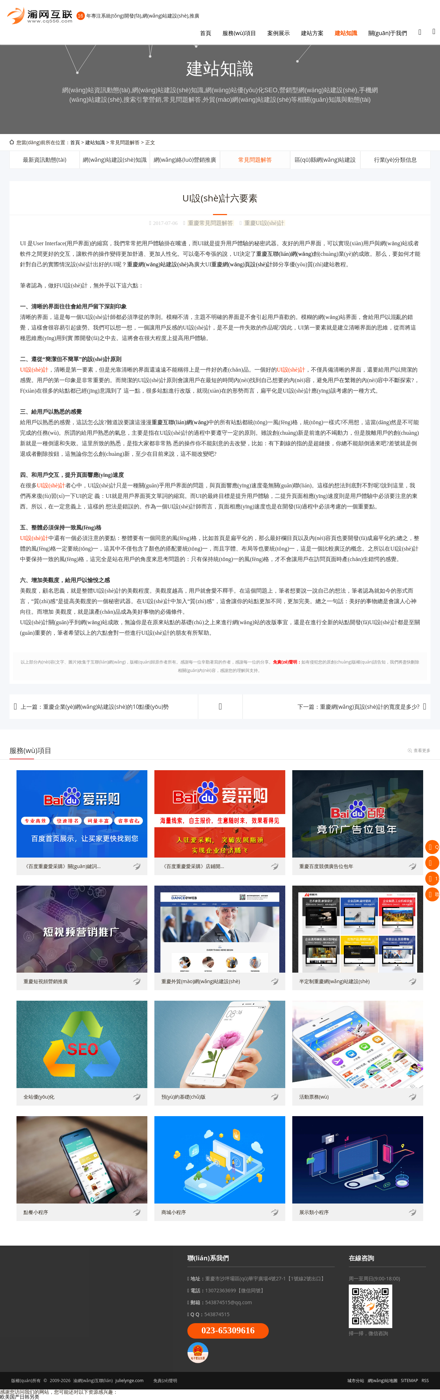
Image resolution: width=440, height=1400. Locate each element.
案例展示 (278, 33)
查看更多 (422, 750)
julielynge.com (129, 1381)
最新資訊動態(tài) (44, 160)
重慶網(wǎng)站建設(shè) (157, 264)
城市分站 (355, 1381)
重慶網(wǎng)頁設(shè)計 (242, 264)
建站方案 (312, 33)
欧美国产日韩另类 (19, 1396)
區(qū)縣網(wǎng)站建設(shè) (325, 168)
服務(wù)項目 (239, 33)
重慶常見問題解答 (210, 223)
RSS (425, 1381)
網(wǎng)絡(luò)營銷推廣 (185, 160)
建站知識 (346, 33)
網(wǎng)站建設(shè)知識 (114, 160)
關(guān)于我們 (387, 33)
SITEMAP (409, 1381)
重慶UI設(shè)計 (264, 223)
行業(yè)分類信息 (395, 160)
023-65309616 (228, 1330)
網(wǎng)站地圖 (383, 1381)
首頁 (205, 33)
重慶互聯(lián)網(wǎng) (284, 254)
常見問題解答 (255, 160)
